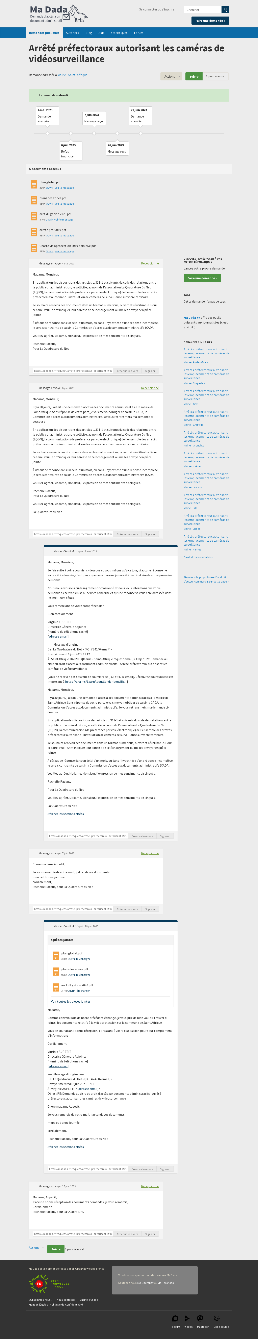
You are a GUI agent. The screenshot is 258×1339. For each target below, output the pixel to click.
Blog (88, 33)
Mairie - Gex (191, 404)
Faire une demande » (210, 21)
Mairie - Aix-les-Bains (196, 362)
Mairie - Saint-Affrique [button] (68, 551)
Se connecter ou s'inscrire (156, 9)
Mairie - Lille (191, 508)
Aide (101, 33)
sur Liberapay (145, 1283)
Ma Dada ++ (192, 317)
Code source (221, 1322)
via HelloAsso (166, 1283)
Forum (138, 33)
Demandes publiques (44, 33)
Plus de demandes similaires (198, 557)
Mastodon (203, 1322)
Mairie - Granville (193, 425)
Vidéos (188, 1322)
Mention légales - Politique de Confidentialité (56, 1304)
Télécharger (83, 959)
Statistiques (119, 33)
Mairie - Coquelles (194, 383)
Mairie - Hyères (193, 466)
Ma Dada (59, 14)
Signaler (150, 371)
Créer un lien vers (127, 371)
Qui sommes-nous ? (40, 1300)
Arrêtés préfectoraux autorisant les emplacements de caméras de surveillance (206, 353)
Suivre (194, 76)
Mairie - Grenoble (194, 445)
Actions (169, 76)
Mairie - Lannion (193, 487)
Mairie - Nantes (192, 549)
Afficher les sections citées (66, 814)
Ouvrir (49, 187)
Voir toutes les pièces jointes (71, 1001)
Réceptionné (150, 263)
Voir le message (64, 187)
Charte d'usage (89, 1300)
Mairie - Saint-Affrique (72, 75)
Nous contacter (66, 1300)
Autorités (72, 33)
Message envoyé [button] (49, 263)
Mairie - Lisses (192, 529)
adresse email (58, 636)
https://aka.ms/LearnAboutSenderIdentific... (95, 681)
